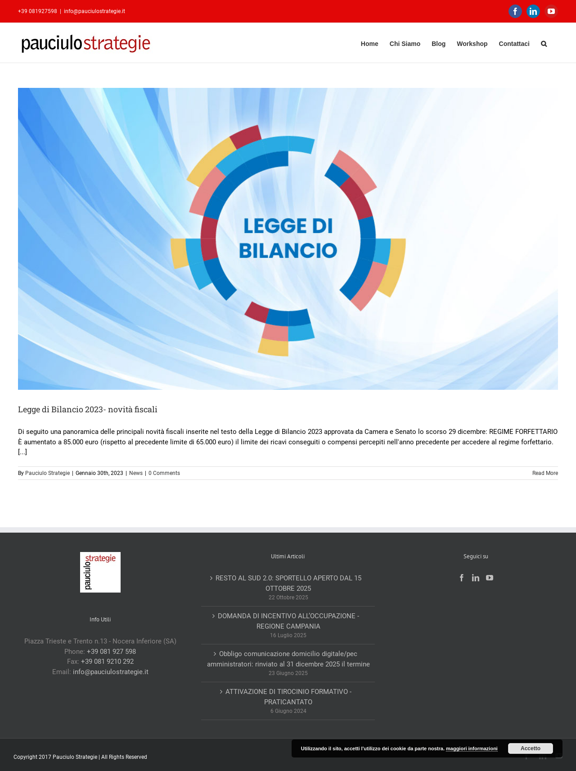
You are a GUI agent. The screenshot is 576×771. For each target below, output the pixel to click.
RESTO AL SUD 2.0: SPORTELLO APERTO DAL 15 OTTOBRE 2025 (288, 583)
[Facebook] (461, 577)
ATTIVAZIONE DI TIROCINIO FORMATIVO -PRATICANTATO (288, 697)
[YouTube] (489, 577)
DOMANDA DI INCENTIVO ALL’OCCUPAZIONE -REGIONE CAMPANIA (288, 621)
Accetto (530, 748)
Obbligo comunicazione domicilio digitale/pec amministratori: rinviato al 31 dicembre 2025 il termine (288, 659)
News (136, 473)
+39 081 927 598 (111, 652)
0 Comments (164, 473)
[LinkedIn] (475, 577)
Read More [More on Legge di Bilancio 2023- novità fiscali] (545, 473)
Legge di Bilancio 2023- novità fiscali (88, 409)
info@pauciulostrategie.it (94, 11)
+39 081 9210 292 (107, 661)
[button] (544, 42)
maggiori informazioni (472, 748)
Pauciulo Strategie (47, 473)
